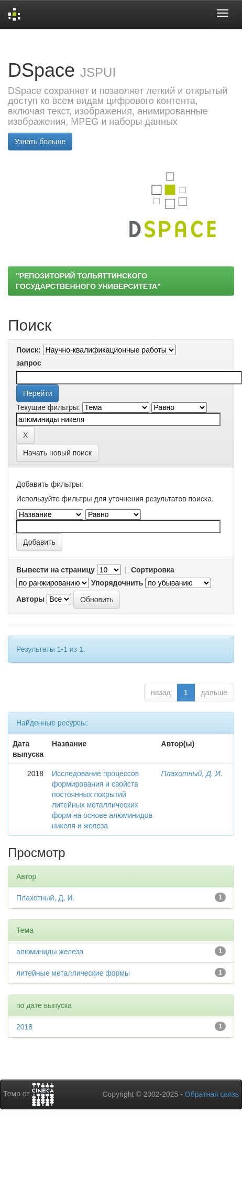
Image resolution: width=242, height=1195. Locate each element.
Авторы (30, 599)
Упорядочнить (117, 583)
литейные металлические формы (73, 973)
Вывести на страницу (55, 570)
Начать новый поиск (57, 453)
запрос (28, 363)
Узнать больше (40, 141)
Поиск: (28, 350)
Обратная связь (212, 1094)
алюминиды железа (49, 951)
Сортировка (152, 570)
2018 (24, 1027)
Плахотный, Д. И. (192, 773)
